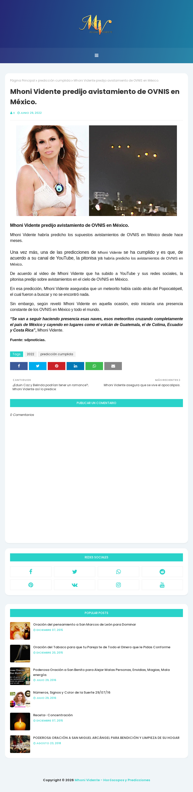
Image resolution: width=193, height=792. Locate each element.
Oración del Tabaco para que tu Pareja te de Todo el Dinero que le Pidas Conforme (101, 647)
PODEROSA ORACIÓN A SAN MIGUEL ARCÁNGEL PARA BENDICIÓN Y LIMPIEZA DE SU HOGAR (106, 737)
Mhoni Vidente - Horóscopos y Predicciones (112, 780)
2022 (30, 354)
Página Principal (22, 80)
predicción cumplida (54, 80)
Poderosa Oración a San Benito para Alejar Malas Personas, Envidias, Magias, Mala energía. (101, 672)
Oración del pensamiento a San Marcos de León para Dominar (84, 624)
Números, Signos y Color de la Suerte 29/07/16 (71, 692)
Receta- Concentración (53, 715)
